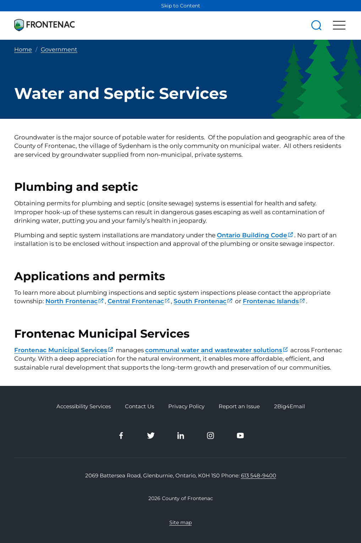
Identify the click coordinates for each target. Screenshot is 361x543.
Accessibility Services (83, 406)
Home (23, 49)
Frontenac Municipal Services (63, 350)
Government (59, 49)
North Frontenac (74, 301)
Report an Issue (239, 406)
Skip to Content (180, 5)
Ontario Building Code (255, 235)
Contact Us (139, 406)
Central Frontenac (139, 301)
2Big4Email (289, 406)
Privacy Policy (186, 406)
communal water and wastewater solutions (216, 350)
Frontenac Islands (274, 301)
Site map (180, 522)
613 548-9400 (258, 475)
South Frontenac (203, 301)
